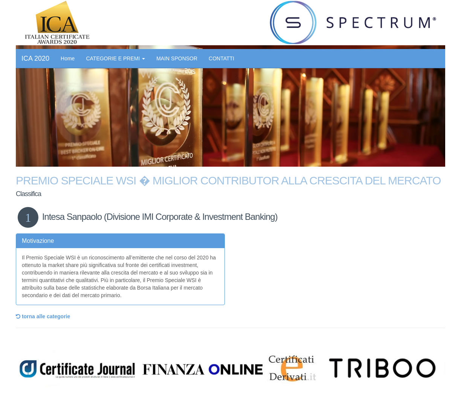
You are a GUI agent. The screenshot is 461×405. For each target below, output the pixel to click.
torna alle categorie (43, 316)
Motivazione (38, 241)
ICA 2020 (35, 58)
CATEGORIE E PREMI (115, 58)
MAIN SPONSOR (176, 58)
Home (68, 58)
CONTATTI (221, 58)
